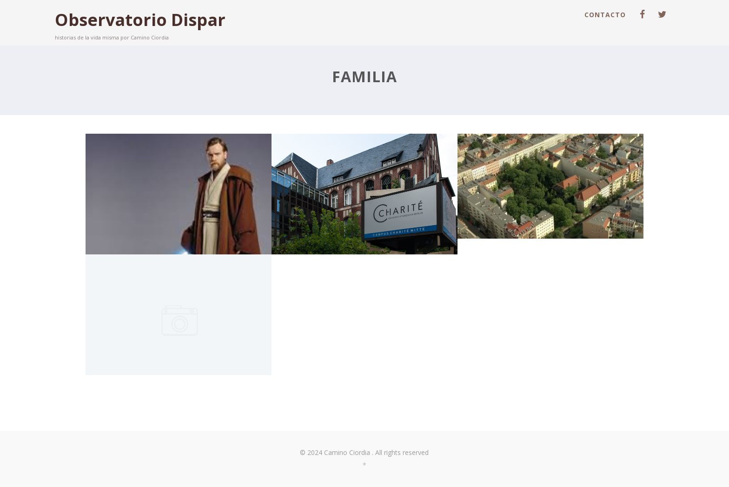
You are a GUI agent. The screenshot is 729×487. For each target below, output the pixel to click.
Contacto (605, 14)
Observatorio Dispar (140, 19)
